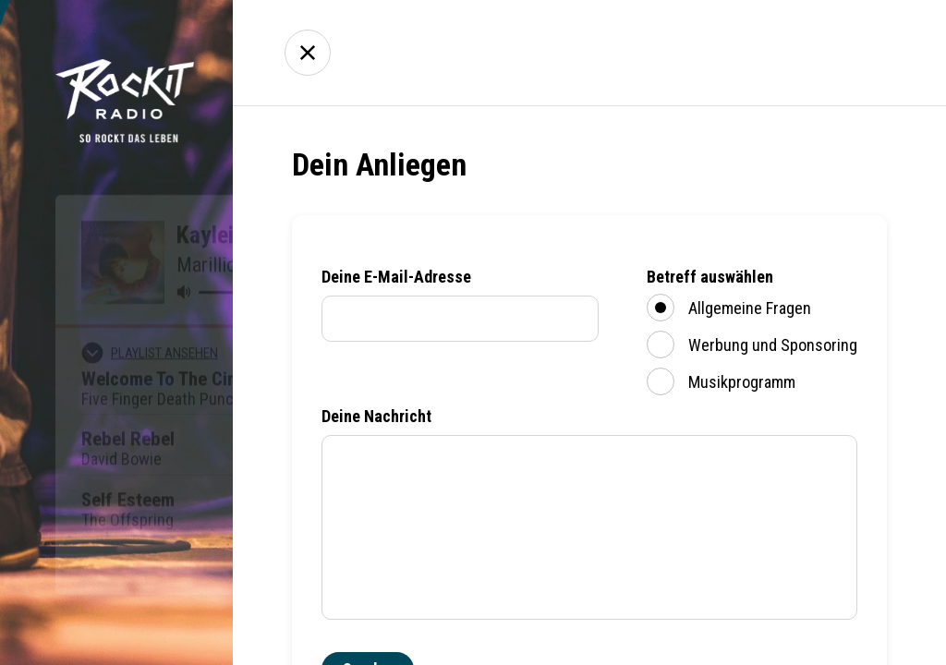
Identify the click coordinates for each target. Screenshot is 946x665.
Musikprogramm (721, 381)
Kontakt (842, 53)
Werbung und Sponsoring (752, 344)
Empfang (634, 53)
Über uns (738, 53)
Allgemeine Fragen (729, 307)
